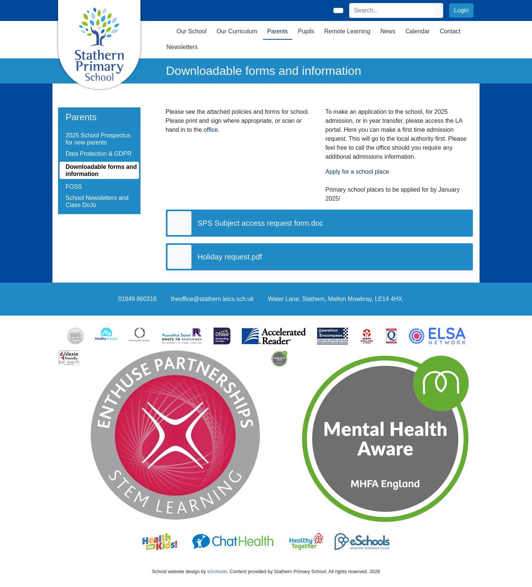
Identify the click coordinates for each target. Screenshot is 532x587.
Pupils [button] (306, 31)
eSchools (217, 571)
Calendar (417, 31)
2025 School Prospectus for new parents (98, 139)
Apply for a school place (357, 171)
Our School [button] (191, 31)
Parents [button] (277, 31)
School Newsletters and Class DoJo (97, 201)
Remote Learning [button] (347, 31)
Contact (450, 31)
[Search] (391, 10)
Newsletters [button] (182, 47)
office (210, 130)
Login (461, 10)
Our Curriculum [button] (237, 31)
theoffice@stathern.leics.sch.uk (212, 299)
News (387, 31)
